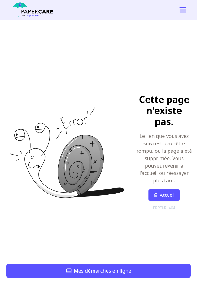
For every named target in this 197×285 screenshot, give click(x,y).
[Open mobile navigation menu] (183, 10)
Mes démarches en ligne (98, 270)
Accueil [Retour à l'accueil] (164, 195)
